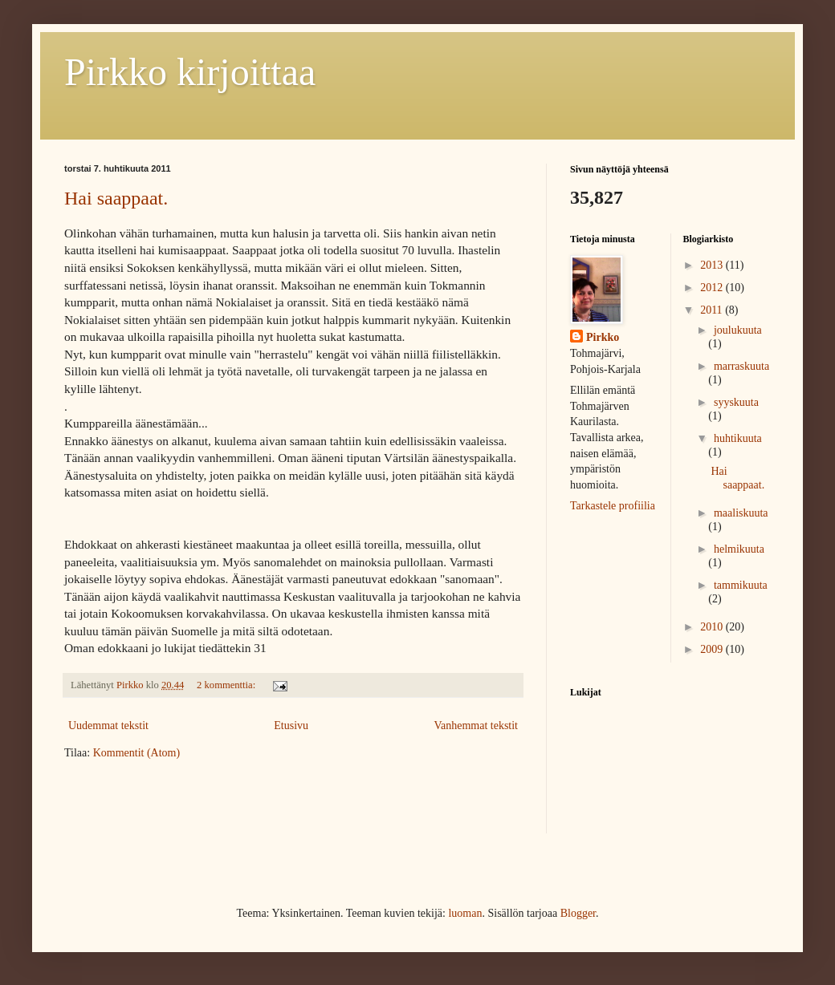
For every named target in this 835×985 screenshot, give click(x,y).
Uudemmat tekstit (108, 725)
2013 (713, 265)
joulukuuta (738, 330)
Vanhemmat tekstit (476, 725)
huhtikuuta (738, 438)
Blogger (578, 913)
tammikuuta (741, 585)
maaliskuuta (741, 513)
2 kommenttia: (227, 685)
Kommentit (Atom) (137, 753)
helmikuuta (739, 549)
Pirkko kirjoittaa (190, 72)
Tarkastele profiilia (612, 506)
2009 (713, 649)
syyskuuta (736, 402)
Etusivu (291, 725)
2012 (713, 288)
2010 (713, 627)
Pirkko (602, 337)
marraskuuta (741, 366)
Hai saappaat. (116, 198)
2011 (712, 310)
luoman (465, 913)
